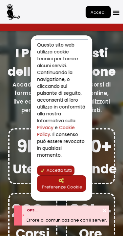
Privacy (46, 127)
